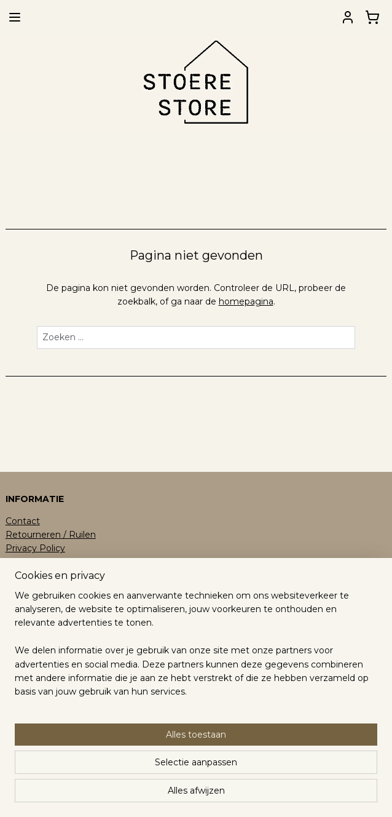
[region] (115, 720)
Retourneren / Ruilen (51, 534)
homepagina (246, 302)
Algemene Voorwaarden (58, 562)
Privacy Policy (35, 548)
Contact (23, 521)
